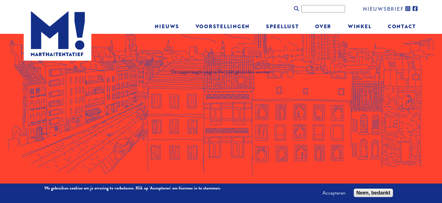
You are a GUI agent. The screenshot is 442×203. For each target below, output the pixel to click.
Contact (402, 26)
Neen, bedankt (373, 194)
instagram (408, 9)
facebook (415, 9)
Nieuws (167, 26)
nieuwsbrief (383, 8)
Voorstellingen (223, 26)
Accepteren (334, 194)
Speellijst (282, 26)
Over (323, 26)
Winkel (360, 26)
